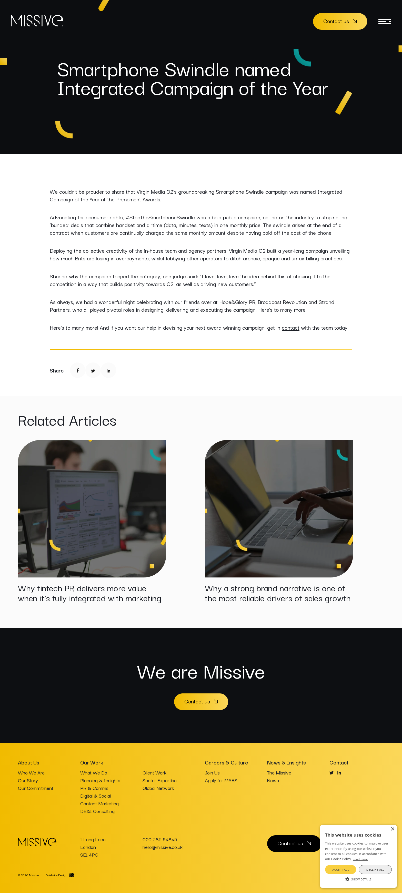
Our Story (28, 780)
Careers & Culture (226, 762)
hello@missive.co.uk (163, 847)
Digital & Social (95, 795)
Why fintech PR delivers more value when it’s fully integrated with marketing (89, 592)
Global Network (158, 788)
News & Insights (286, 762)
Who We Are (31, 772)
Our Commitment (35, 788)
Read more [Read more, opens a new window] (360, 859)
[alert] (358, 856)
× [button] (392, 829)
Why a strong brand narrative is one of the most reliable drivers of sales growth (278, 592)
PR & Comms (94, 788)
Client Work (154, 772)
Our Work (91, 762)
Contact (338, 762)
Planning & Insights (100, 780)
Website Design (56, 874)
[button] (358, 879)
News (273, 780)
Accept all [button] (340, 869)
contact (290, 327)
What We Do (93, 772)
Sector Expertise (160, 780)
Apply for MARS (221, 780)
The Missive (279, 772)
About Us (28, 762)
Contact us (336, 21)
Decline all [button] (375, 869)
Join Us (212, 772)
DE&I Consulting (97, 811)
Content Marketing (99, 803)
